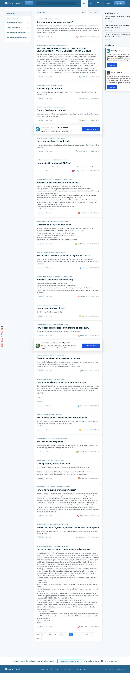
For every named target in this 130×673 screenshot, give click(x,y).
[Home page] (84, 3)
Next (37, 638)
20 (60, 634)
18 (50, 634)
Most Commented (12, 18)
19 (55, 634)
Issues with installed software (16, 32)
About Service (44, 669)
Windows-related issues (14, 22)
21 (65, 634)
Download (111, 65)
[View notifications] (91, 3)
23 (76, 634)
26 (92, 634)
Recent (84, 12)
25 (87, 634)
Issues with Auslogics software (16, 37)
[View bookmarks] (98, 3)
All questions (11, 13)
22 (71, 634)
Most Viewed (93, 12)
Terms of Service (82, 669)
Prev (38, 634)
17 (44, 634)
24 (81, 634)
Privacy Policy (67, 669)
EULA (56, 669)
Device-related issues (13, 27)
